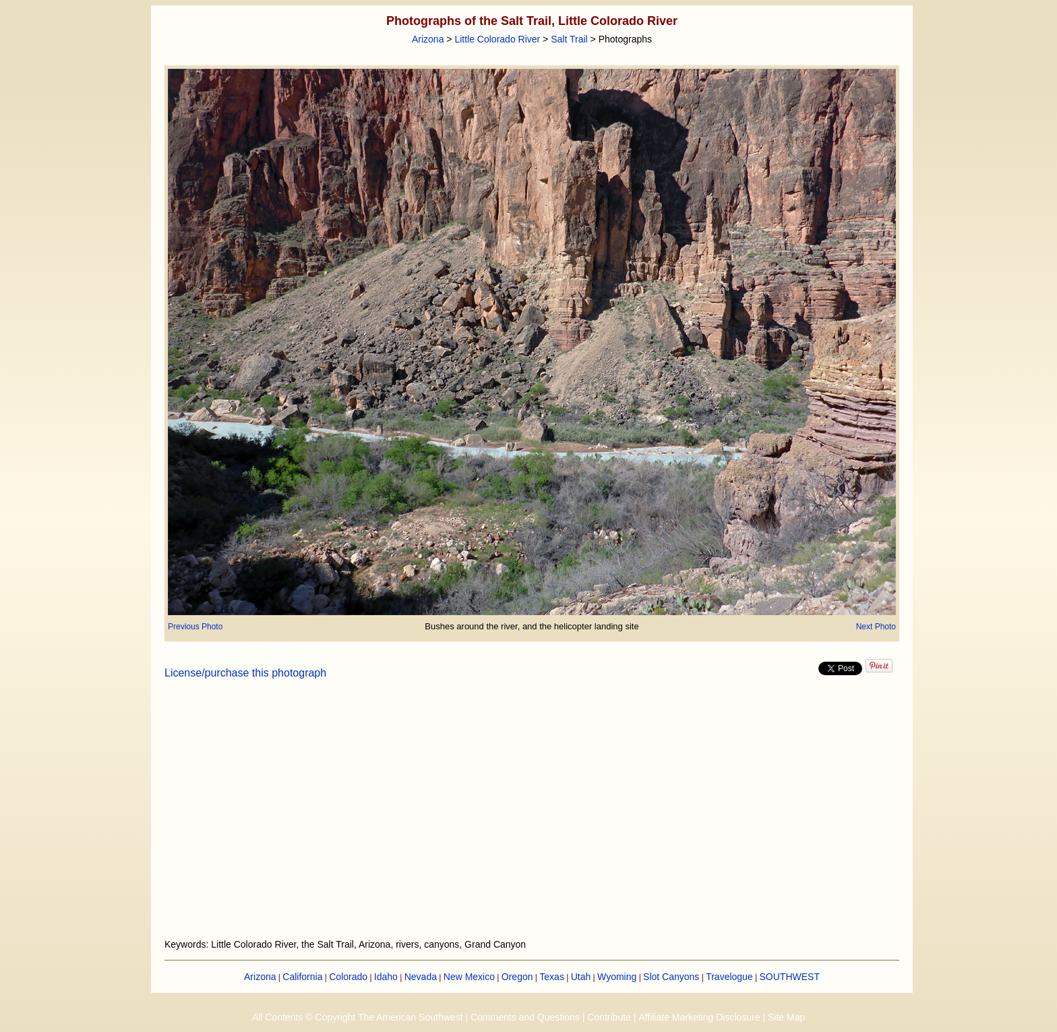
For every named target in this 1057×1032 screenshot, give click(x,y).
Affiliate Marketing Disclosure (699, 1017)
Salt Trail (569, 39)
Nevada (420, 976)
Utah (581, 976)
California (302, 976)
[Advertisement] (532, 816)
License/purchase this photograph (245, 673)
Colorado (348, 976)
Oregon (517, 976)
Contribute (609, 1017)
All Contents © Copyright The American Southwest (357, 1017)
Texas (551, 976)
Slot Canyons (671, 976)
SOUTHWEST (790, 976)
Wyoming (616, 976)
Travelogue (729, 976)
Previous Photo (195, 626)
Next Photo (876, 626)
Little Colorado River (497, 39)
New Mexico (469, 976)
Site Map (786, 1017)
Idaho (386, 976)
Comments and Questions (525, 1017)
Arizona (428, 39)
